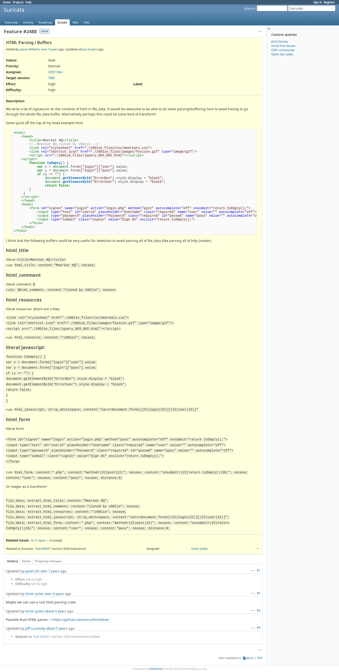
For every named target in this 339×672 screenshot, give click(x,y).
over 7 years (49, 49)
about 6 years (87, 49)
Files (87, 22)
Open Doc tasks (282, 54)
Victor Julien (199, 548)
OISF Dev (55, 72)
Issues (62, 22)
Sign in (317, 2)
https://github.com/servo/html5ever (81, 619)
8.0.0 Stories (279, 41)
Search (249, 8)
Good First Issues (283, 46)
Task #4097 (42, 548)
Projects (18, 2)
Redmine (156, 669)
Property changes (48, 561)
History (12, 561)
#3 (258, 610)
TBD (51, 78)
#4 (258, 628)
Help (28, 2)
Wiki (75, 22)
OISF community (283, 50)
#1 (258, 570)
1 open (40, 540)
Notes (26, 561)
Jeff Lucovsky (35, 628)
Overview (11, 22)
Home (7, 2)
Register (329, 2)
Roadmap (45, 22)
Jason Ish (32, 571)
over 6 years (54, 593)
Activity (28, 22)
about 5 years (57, 628)
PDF (259, 658)
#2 (258, 593)
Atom (250, 658)
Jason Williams (30, 49)
